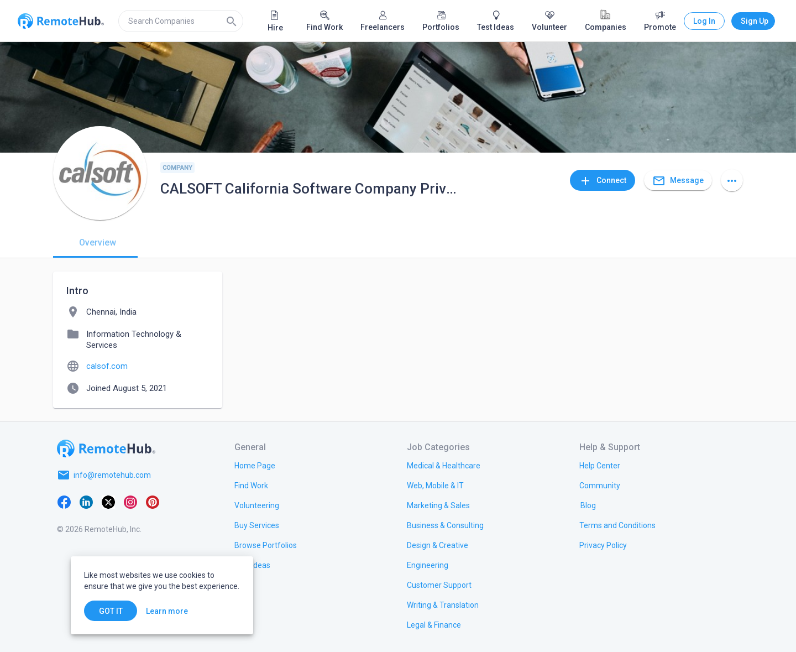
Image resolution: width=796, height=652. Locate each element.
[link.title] (255, 465)
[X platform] (108, 502)
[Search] (232, 21)
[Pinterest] (153, 502)
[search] (180, 21)
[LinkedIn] (86, 502)
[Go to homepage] (106, 448)
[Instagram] (130, 502)
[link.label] (599, 465)
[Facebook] (64, 502)
